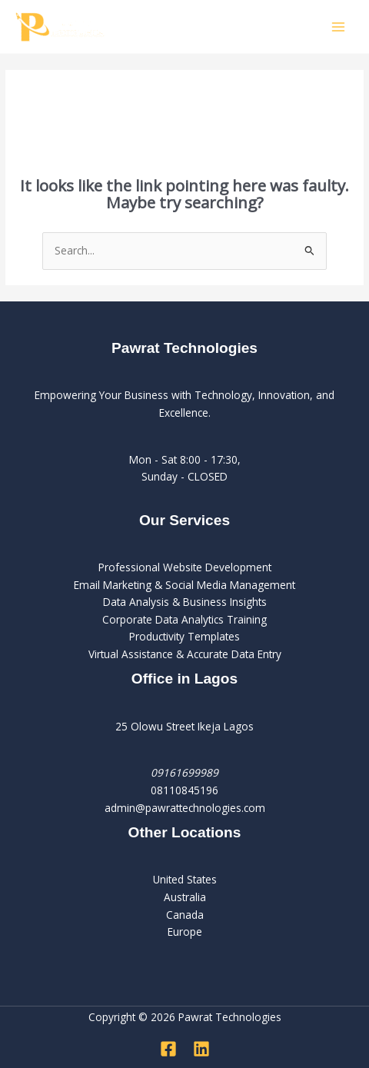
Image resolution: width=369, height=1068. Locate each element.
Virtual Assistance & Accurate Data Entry (184, 654)
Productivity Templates (184, 636)
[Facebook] (168, 1048)
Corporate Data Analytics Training (184, 619)
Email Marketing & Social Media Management (184, 584)
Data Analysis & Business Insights (185, 601)
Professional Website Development (184, 567)
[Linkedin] (201, 1048)
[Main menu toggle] (339, 27)
